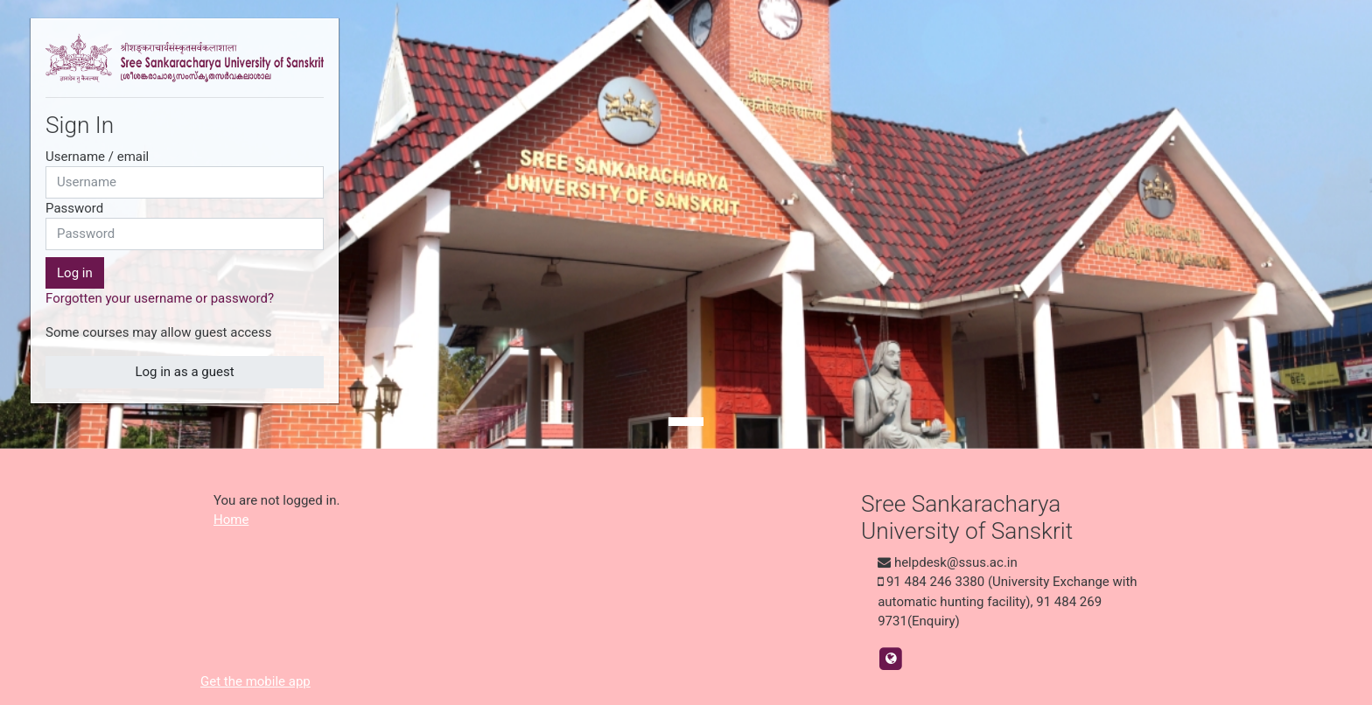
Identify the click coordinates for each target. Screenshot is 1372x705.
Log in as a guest (184, 372)
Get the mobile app (255, 681)
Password (74, 208)
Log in (75, 273)
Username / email (97, 156)
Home (231, 519)
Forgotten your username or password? (160, 298)
